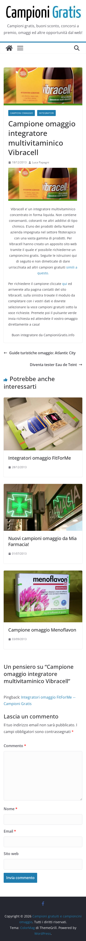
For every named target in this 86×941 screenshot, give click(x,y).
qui (64, 283)
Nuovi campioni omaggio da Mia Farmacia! (42, 541)
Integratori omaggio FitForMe (39, 458)
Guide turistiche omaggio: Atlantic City (40, 352)
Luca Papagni (40, 162)
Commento (15, 745)
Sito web (11, 853)
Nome (10, 808)
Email (10, 831)
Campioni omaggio (21, 113)
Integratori (46, 113)
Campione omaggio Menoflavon (42, 630)
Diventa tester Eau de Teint (56, 364)
